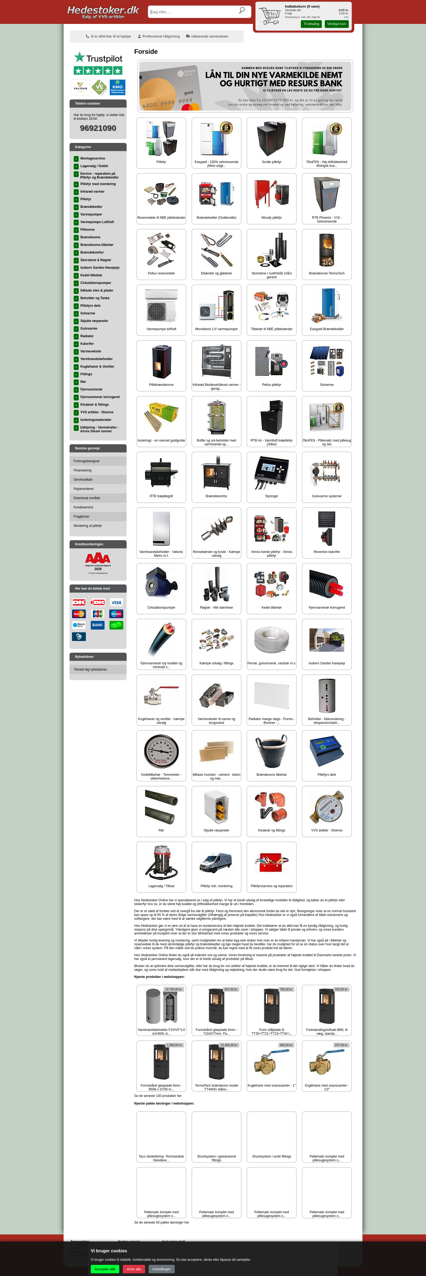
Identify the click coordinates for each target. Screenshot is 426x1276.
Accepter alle (105, 1269)
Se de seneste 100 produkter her (158, 1096)
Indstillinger (161, 1269)
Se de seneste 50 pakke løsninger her (161, 1222)
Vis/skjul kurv (336, 24)
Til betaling (311, 24)
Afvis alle (134, 1269)
